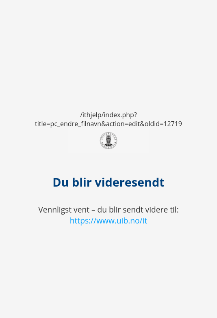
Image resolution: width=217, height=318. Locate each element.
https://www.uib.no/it (109, 220)
